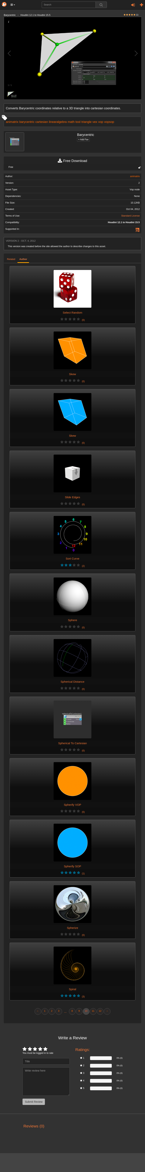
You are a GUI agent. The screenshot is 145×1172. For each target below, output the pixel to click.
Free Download (72, 161)
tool (78, 121)
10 (86, 1011)
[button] (13, 5)
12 (100, 1011)
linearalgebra (58, 121)
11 (93, 1011)
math (71, 121)
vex (95, 121)
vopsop (109, 121)
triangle (86, 121)
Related (11, 259)
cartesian (41, 121)
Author (23, 259)
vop (100, 121)
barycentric (26, 121)
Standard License (130, 215)
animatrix (12, 121)
